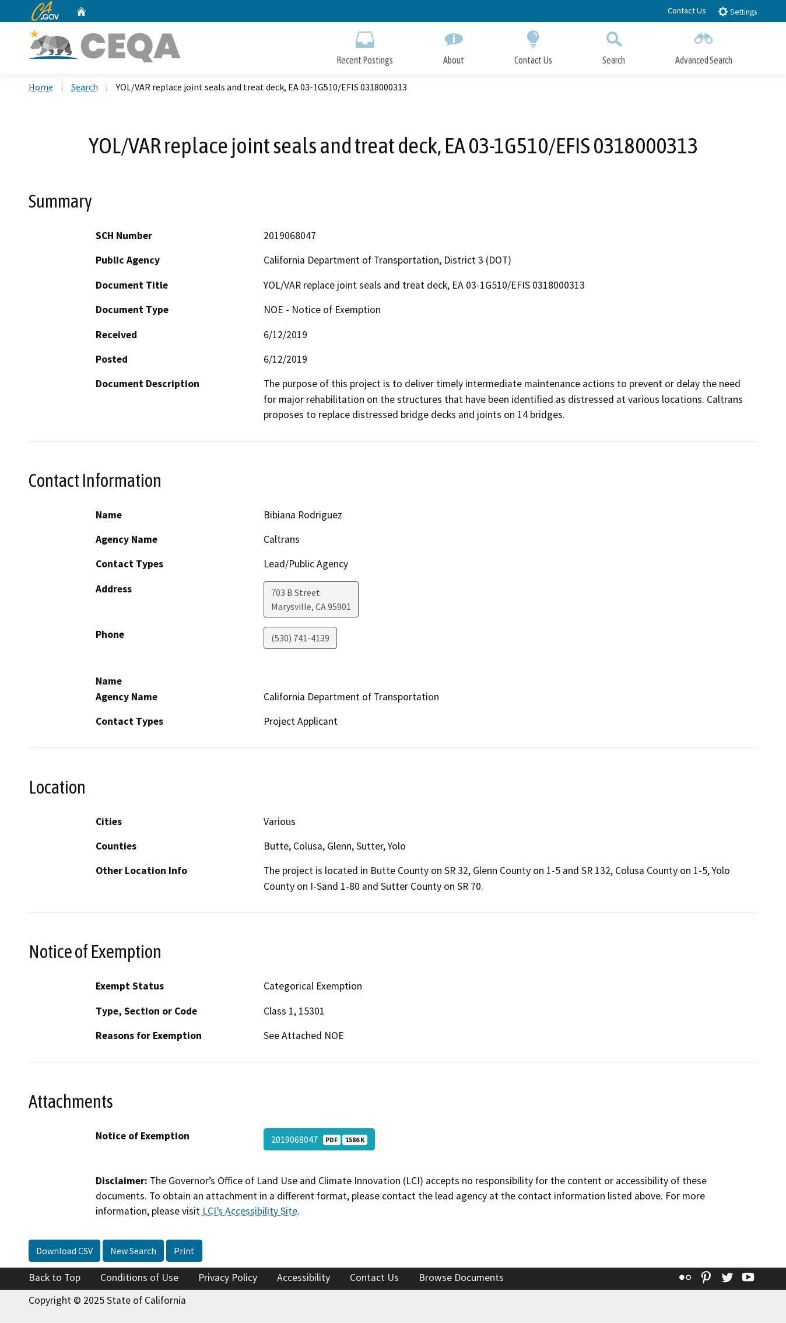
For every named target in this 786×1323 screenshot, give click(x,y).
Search (613, 45)
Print (184, 1252)
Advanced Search (704, 45)
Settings (737, 11)
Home (41, 88)
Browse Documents (461, 1278)
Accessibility (303, 1278)
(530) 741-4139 (300, 639)
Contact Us (687, 10)
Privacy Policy (227, 1278)
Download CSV (64, 1252)
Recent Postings (364, 45)
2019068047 (319, 1140)
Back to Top (54, 1278)
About (453, 45)
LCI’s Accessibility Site (249, 1212)
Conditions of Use (139, 1278)
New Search (133, 1252)
